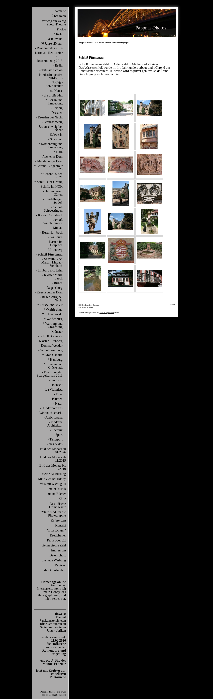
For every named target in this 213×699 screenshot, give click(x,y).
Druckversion (85, 305)
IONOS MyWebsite (107, 313)
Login (172, 304)
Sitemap (96, 305)
